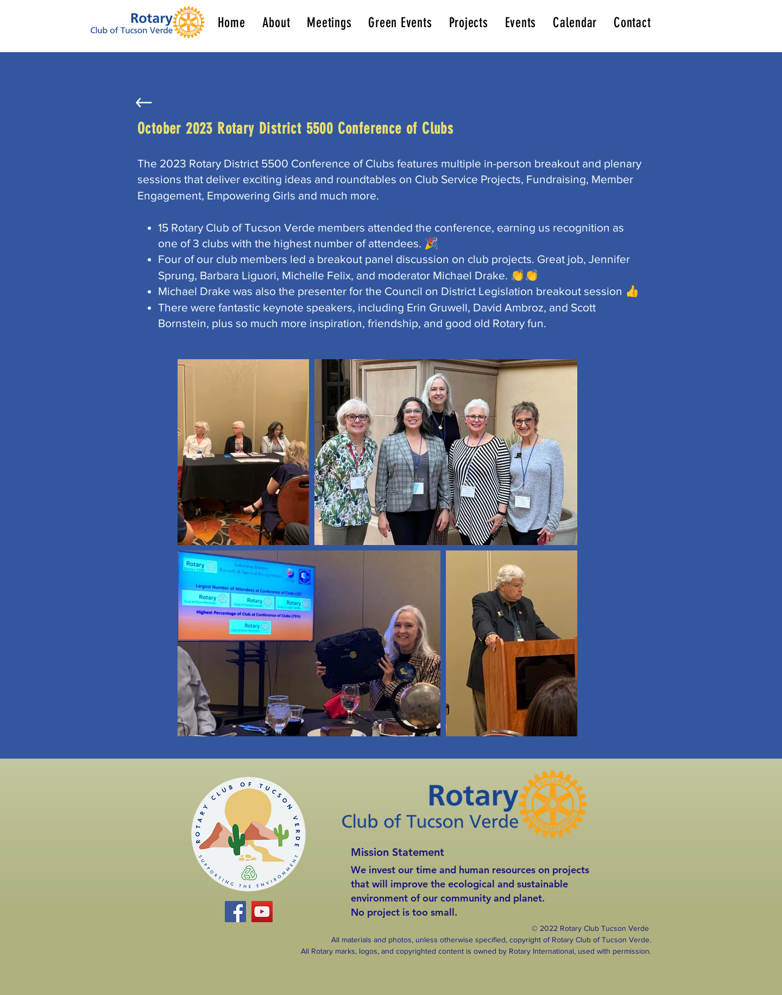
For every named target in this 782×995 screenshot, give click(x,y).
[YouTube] (262, 911)
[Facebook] (235, 911)
